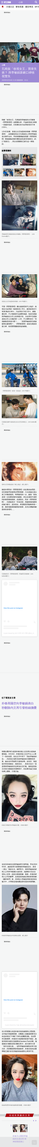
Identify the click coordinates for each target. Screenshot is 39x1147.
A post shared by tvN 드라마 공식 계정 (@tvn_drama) (20, 633)
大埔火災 (10, 7)
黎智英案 (20, 7)
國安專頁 (29, 7)
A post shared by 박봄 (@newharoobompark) (19, 1025)
